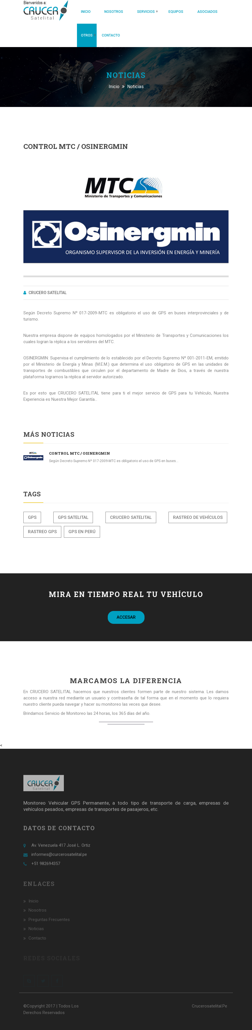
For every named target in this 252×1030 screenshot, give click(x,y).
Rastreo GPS (42, 531)
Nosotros (113, 12)
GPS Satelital (73, 517)
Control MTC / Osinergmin (79, 453)
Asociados (207, 12)
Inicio (86, 12)
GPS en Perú (81, 531)
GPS (32, 517)
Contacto (111, 35)
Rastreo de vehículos (198, 517)
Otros (87, 35)
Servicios (146, 12)
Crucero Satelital (131, 517)
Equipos (175, 12)
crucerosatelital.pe (209, 1006)
